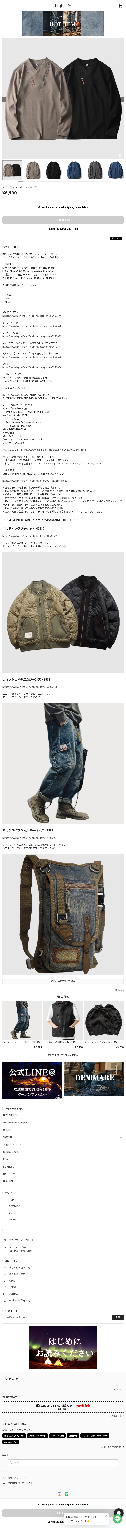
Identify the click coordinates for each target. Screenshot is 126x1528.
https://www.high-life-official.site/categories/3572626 (32, 357)
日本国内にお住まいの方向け (63, 229)
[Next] (122, 99)
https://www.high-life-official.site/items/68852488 (30, 687)
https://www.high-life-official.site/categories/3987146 (32, 316)
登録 (118, 1317)
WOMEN (7, 1137)
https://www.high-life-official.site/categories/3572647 (32, 346)
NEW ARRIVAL (10, 1115)
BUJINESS (8, 1166)
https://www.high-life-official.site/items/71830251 (30, 838)
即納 (5, 1159)
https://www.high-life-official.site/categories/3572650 (32, 367)
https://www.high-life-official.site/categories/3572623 (32, 326)
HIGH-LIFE (8, 1181)
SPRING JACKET (12, 1152)
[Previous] (4, 99)
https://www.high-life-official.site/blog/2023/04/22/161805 (53, 449)
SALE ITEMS (10, 1174)
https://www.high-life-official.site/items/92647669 (30, 536)
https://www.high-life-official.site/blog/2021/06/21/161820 (34, 480)
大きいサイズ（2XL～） (16, 1144)
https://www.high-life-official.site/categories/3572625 (32, 336)
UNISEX (7, 1130)
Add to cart (63, 219)
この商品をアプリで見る (63, 981)
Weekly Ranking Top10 (15, 1122)
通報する (118, 990)
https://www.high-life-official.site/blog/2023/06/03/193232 (70, 463)
